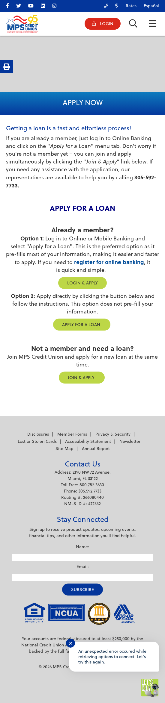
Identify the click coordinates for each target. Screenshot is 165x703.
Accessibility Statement (88, 441)
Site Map (65, 449)
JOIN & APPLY (82, 378)
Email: (82, 566)
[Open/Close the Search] (133, 23)
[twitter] (21, 4)
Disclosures (38, 434)
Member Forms (72, 434)
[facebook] (10, 4)
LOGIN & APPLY (82, 283)
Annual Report (96, 449)
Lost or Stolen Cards (37, 441)
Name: (82, 547)
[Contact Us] (103, 4)
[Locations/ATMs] (113, 4)
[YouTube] (34, 4)
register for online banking (109, 262)
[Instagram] (57, 4)
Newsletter (129, 441)
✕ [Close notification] (70, 643)
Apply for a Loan (81, 325)
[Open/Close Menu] (152, 23)
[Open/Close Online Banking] (103, 24)
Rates (131, 6)
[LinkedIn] (46, 4)
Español (151, 6)
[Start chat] (150, 688)
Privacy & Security (112, 434)
